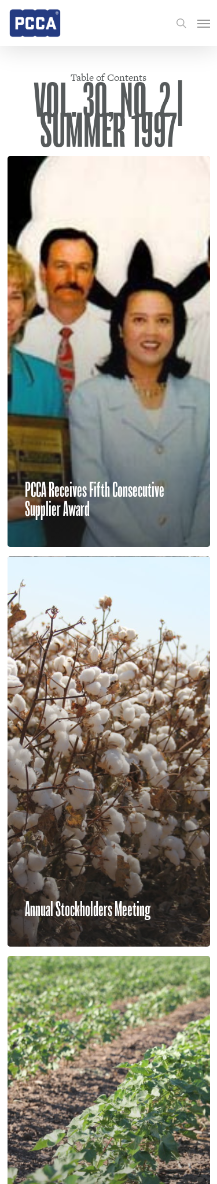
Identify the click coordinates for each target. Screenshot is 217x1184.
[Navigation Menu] (203, 23)
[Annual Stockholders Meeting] (109, 751)
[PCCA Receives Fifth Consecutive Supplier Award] (109, 351)
